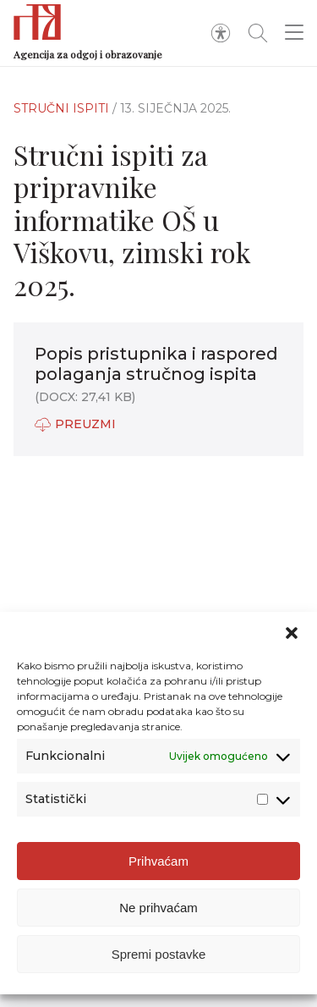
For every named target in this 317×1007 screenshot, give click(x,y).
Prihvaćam (158, 861)
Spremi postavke (159, 954)
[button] (291, 633)
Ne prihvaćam (158, 907)
